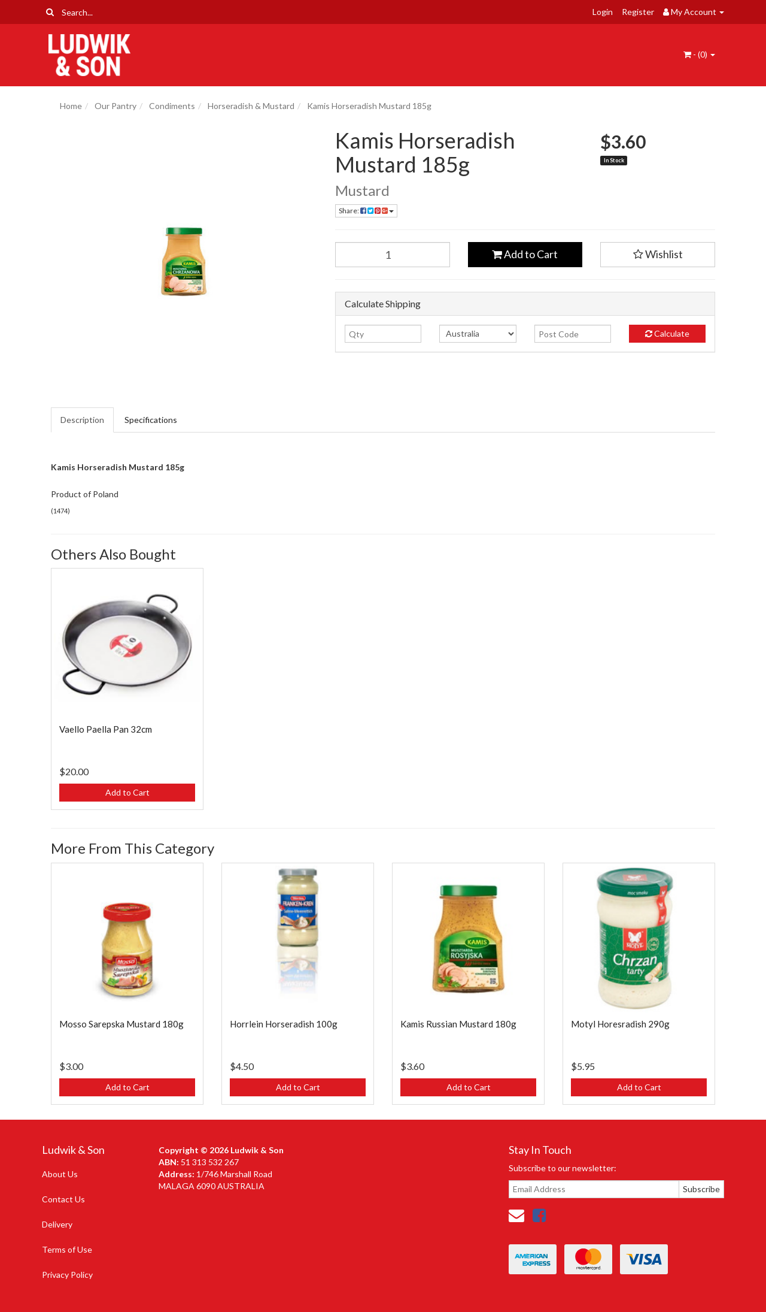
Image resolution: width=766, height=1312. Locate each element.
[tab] (83, 420)
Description (82, 420)
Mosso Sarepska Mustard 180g (121, 1023)
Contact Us (63, 1199)
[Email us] (516, 1215)
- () (699, 54)
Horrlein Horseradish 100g (284, 1023)
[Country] (477, 334)
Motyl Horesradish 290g (620, 1023)
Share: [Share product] (366, 210)
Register (638, 12)
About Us (60, 1174)
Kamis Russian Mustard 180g (458, 1023)
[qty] (383, 334)
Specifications (150, 420)
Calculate (667, 333)
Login (602, 12)
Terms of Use (67, 1249)
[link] (539, 1215)
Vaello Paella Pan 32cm (105, 729)
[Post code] (572, 334)
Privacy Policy (67, 1274)
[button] (657, 254)
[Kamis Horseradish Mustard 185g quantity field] (392, 254)
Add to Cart (525, 254)
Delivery (57, 1224)
